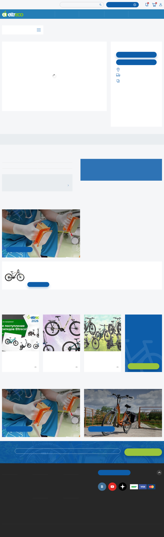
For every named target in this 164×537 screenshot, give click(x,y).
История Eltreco (2, 479)
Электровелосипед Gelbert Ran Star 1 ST (28, 265)
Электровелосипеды (3, 483)
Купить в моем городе (136, 62)
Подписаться (136, 54)
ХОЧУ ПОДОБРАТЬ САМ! (143, 366)
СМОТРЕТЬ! (101, 429)
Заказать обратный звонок (128, 355)
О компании (2, 475)
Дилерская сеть (64, 501)
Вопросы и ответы (64, 475)
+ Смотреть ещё (2, 377)
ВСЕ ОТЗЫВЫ (67, 185)
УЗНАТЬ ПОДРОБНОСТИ (19, 249)
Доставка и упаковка (92, 14)
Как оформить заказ (64, 479)
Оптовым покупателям (3, 501)
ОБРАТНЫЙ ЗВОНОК (114, 470)
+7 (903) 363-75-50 (131, 512)
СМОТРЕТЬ (38, 285)
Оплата (116, 14)
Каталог (23, 28)
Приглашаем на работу (3, 498)
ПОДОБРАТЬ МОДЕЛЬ (120, 5)
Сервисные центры (64, 505)
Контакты (140, 14)
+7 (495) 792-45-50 (160, 16)
